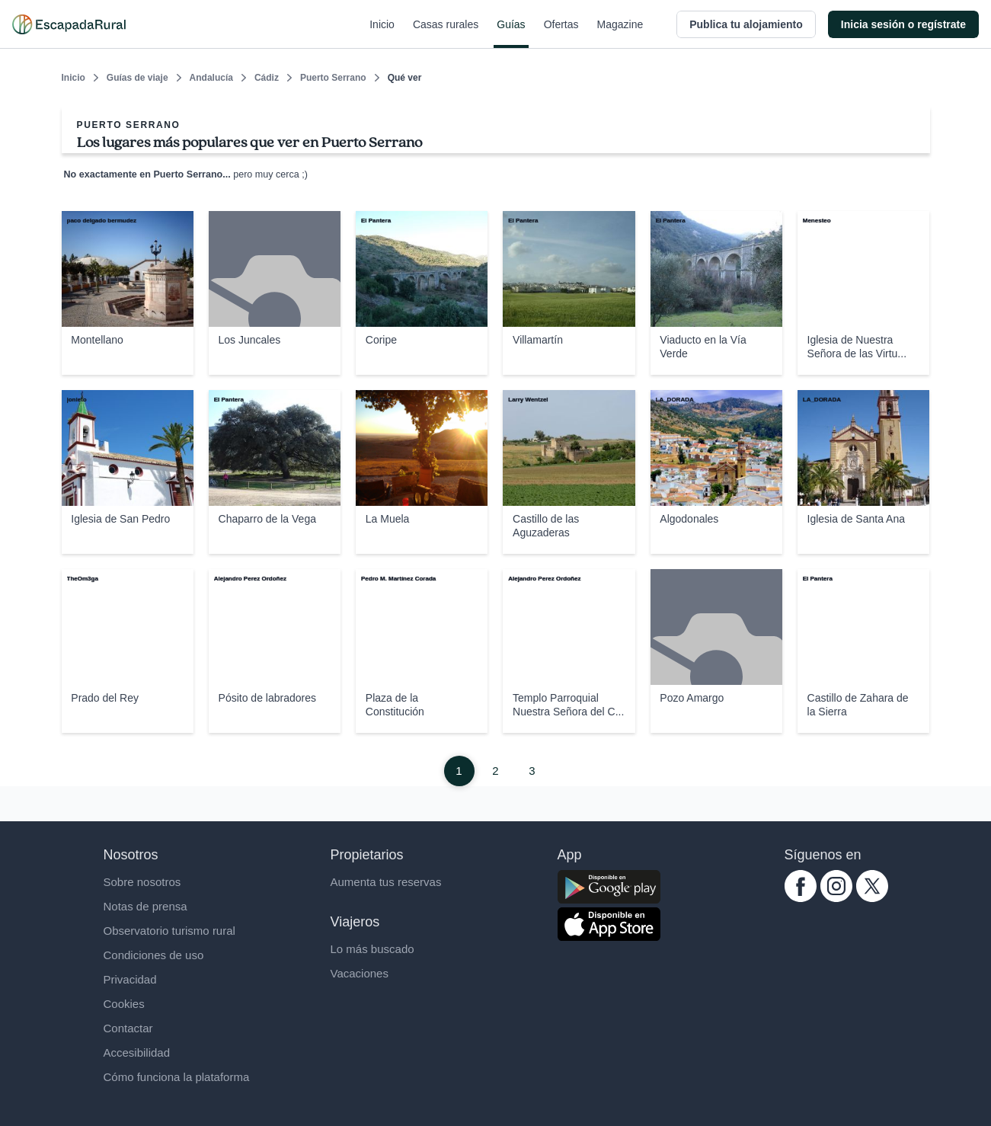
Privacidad (130, 979)
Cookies (124, 1003)
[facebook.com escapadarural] (801, 897)
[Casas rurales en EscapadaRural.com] (69, 24)
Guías (511, 33)
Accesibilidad (137, 1052)
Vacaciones (359, 973)
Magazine (620, 33)
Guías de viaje (137, 77)
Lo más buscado (372, 948)
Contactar (128, 1028)
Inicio (382, 33)
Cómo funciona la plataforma (177, 1076)
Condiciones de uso (154, 954)
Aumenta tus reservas (386, 881)
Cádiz (266, 77)
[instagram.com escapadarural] (836, 897)
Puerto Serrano (333, 77)
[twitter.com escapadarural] (872, 897)
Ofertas (561, 33)
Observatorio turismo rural (169, 930)
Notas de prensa (145, 906)
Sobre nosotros (142, 881)
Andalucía (211, 77)
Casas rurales (445, 33)
